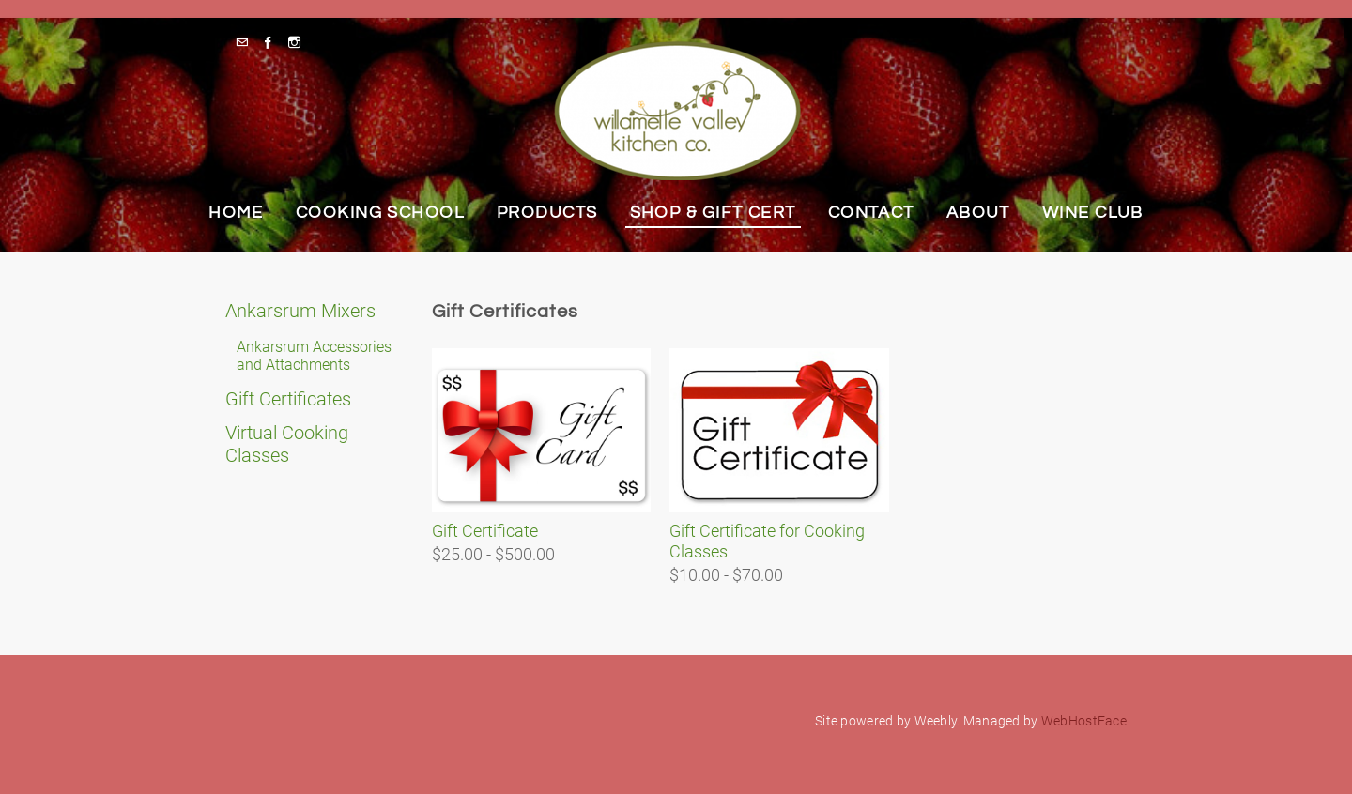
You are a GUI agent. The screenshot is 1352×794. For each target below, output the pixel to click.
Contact (871, 212)
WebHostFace (1084, 720)
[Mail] (246, 42)
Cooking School (380, 212)
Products (547, 212)
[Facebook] (272, 42)
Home (236, 212)
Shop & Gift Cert (713, 212)
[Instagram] (299, 42)
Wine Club (1093, 212)
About (978, 212)
